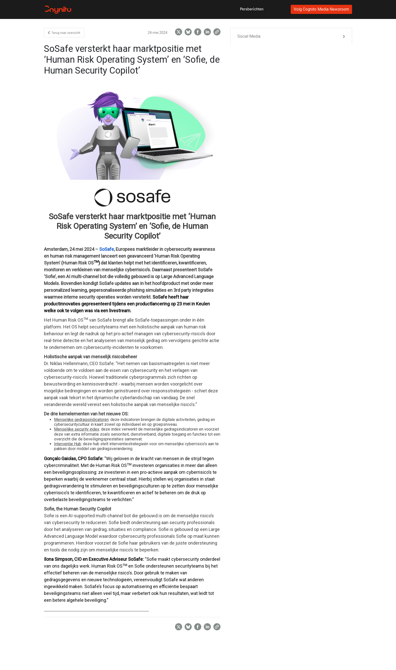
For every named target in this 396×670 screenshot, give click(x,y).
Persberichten (251, 9)
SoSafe (106, 249)
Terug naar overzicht (64, 33)
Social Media (248, 36)
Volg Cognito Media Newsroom (321, 9)
